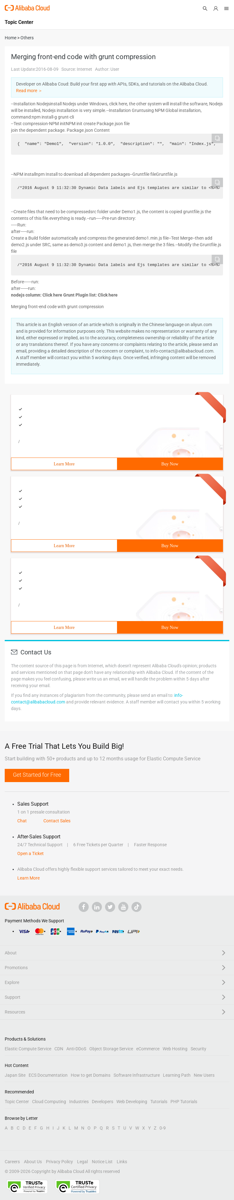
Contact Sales (56, 820)
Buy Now (169, 464)
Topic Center (17, 1101)
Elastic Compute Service (28, 1048)
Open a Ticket (30, 853)
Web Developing (131, 1101)
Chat (22, 820)
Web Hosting (175, 1048)
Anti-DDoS (76, 1048)
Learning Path (177, 1075)
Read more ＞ (29, 90)
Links (122, 1161)
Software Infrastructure (137, 1075)
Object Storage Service (111, 1048)
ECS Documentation (48, 1075)
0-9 (162, 1128)
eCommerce (147, 1048)
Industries (79, 1101)
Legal (82, 1161)
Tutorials (158, 1101)
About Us (33, 1161)
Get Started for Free (37, 774)
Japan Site (15, 1075)
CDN (58, 1048)
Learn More (64, 464)
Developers (102, 1101)
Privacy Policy (59, 1161)
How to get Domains (90, 1075)
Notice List (102, 1161)
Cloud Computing (49, 1101)
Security (198, 1048)
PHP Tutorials (183, 1101)
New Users (204, 1075)
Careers (12, 1161)
